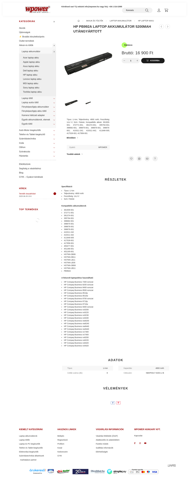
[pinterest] (118, 403)
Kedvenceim (62, 452)
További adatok (73, 154)
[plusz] (137, 61)
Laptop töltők (24, 440)
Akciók (22, 28)
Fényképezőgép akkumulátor (35, 107)
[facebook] (113, 403)
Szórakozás (24, 152)
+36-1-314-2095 (115, 7)
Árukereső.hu (37, 473)
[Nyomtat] (139, 159)
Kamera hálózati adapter (33, 116)
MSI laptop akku (30, 84)
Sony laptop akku (31, 88)
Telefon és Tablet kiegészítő (32, 135)
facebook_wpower (134, 443)
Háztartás (23, 156)
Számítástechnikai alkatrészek (31, 456)
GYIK (59, 456)
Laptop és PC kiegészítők (29, 444)
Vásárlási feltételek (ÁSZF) (107, 436)
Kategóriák (27, 22)
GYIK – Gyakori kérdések (31, 177)
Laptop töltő (27, 98)
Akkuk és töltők (26, 46)
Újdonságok (24, 33)
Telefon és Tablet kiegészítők (31, 448)
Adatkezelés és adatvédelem (108, 440)
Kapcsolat (138, 436)
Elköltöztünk (24, 165)
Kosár (59, 448)
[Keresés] (137, 10)
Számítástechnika (27, 139)
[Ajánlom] (147, 159)
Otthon (22, 147)
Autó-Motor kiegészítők (30, 130)
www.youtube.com (145, 443)
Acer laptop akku (31, 58)
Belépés (60, 436)
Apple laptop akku (31, 62)
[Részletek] (54, 194)
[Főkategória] (79, 21)
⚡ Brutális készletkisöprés (31, 37)
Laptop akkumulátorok (28, 436)
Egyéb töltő (27, 124)
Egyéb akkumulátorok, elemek (36, 120)
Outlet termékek (26, 41)
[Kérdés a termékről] (155, 159)
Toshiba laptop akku (32, 92)
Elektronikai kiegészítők (28, 452)
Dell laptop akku (30, 71)
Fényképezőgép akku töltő (34, 111)
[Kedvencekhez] (131, 159)
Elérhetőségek (102, 452)
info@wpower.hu (91, 7)
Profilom (60, 444)
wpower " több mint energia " (140, 443)
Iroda (21, 143)
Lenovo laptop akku (32, 79)
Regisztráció (62, 440)
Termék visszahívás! (27, 194)
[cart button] (166, 10)
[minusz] (124, 61)
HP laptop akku (30, 75)
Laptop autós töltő (30, 103)
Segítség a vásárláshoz (30, 169)
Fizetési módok (102, 444)
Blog (21, 173)
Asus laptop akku (31, 67)
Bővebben (71, 138)
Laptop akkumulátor (31, 52)
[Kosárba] (153, 61)
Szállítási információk (104, 448)
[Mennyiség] (131, 61)
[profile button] (158, 10)
